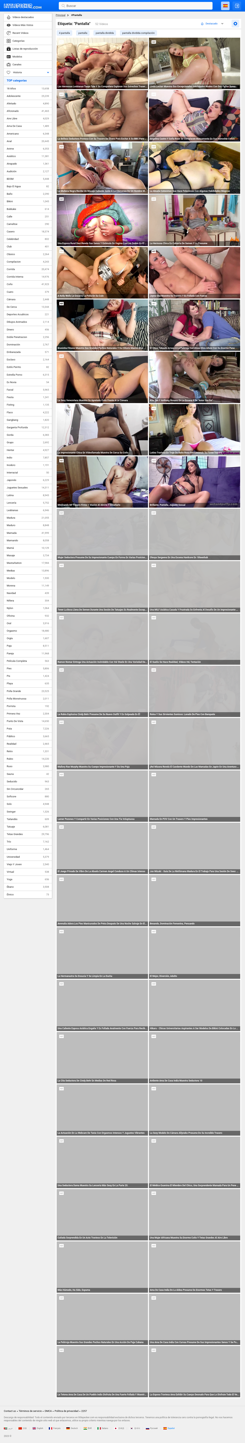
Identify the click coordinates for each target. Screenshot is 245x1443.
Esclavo (28, 359)
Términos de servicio (30, 1411)
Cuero (28, 292)
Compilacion (28, 262)
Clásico (28, 254)
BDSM (28, 179)
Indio (28, 457)
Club (28, 246)
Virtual (28, 872)
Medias (28, 570)
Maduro (28, 525)
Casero (28, 231)
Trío (28, 841)
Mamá (28, 548)
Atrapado (28, 164)
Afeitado (28, 103)
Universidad (28, 857)
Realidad (28, 744)
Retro (28, 751)
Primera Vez (28, 713)
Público (28, 736)
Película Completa (28, 661)
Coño (28, 284)
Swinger (28, 811)
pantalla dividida (105, 33)
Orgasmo (28, 631)
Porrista (28, 706)
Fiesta (28, 397)
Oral (28, 623)
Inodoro (28, 465)
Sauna (28, 774)
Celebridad (28, 239)
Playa (28, 683)
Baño (28, 194)
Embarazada (28, 352)
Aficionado (28, 111)
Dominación (28, 344)
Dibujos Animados (28, 322)
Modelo (28, 578)
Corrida (28, 269)
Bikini (28, 201)
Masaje (28, 555)
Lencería (28, 503)
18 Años (28, 88)
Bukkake (28, 209)
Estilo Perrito (28, 367)
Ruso (28, 766)
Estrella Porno (28, 375)
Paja (28, 646)
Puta (28, 728)
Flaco (28, 412)
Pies (28, 668)
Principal (60, 15)
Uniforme (28, 849)
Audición (28, 171)
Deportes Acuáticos (28, 314)
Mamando (28, 540)
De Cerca (28, 307)
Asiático (28, 156)
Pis (28, 676)
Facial (28, 390)
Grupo (28, 442)
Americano (28, 134)
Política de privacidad (66, 1411)
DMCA (48, 1411)
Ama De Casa (28, 126)
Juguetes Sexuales (28, 487)
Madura (28, 518)
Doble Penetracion (28, 337)
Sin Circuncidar (28, 789)
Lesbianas (28, 510)
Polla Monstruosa (28, 698)
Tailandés (28, 819)
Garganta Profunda (28, 427)
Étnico (28, 894)
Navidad (28, 593)
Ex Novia (28, 382)
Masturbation (28, 563)
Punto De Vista (28, 721)
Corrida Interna (28, 277)
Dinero (28, 329)
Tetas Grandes (28, 834)
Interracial (28, 472)
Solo (28, 804)
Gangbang (28, 420)
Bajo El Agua (28, 186)
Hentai (28, 450)
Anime (28, 149)
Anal (28, 141)
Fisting (28, 405)
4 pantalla (64, 33)
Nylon (28, 608)
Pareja (28, 653)
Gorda (28, 435)
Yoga (28, 879)
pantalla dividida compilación (138, 33)
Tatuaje (28, 826)
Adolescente (28, 96)
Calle (28, 216)
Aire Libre (28, 118)
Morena (28, 585)
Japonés (28, 480)
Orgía (28, 638)
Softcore (28, 796)
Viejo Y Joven (28, 864)
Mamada (28, 533)
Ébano (28, 887)
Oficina (28, 616)
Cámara (28, 299)
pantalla (82, 33)
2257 (84, 1411)
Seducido (28, 781)
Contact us (10, 1411)
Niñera (28, 600)
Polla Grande (28, 691)
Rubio (28, 759)
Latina (28, 495)
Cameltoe (28, 224)
